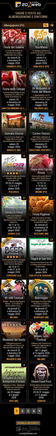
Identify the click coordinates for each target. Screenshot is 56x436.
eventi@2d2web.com (28, 433)
